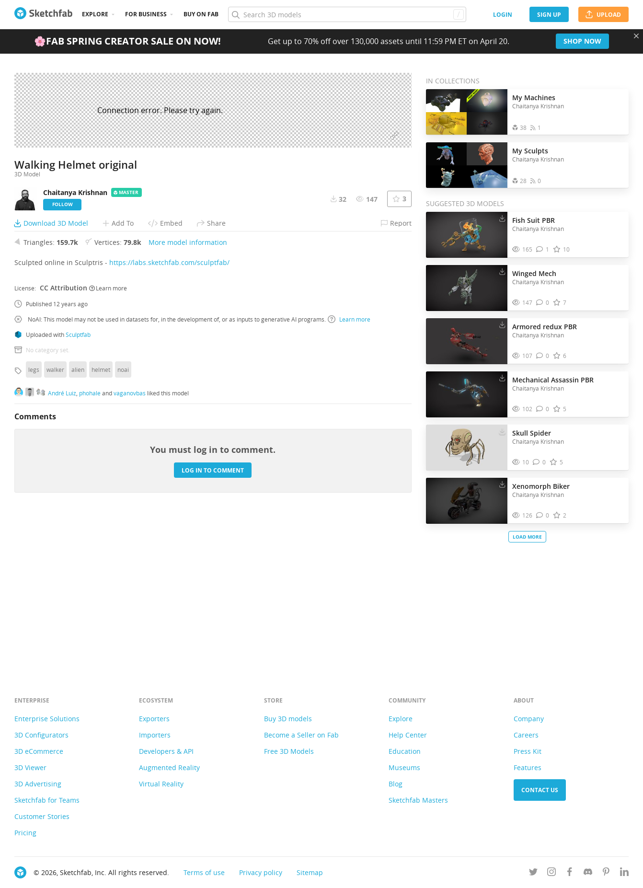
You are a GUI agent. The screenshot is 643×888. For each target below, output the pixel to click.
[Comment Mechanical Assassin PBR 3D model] (542, 409)
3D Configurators (41, 734)
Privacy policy (260, 872)
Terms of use (204, 872)
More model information (188, 389)
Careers (526, 734)
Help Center (408, 734)
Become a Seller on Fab (301, 734)
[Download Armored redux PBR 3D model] (502, 324)
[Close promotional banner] (636, 36)
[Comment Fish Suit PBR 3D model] (542, 249)
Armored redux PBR (544, 326)
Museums (404, 767)
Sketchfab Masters (418, 800)
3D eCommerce (38, 751)
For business (146, 14)
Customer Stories (41, 816)
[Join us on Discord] (588, 873)
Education (405, 751)
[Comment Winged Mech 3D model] (542, 303)
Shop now (582, 41)
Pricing (25, 832)
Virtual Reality (161, 783)
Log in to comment (213, 618)
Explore (95, 14)
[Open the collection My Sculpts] (466, 165)
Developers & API (166, 751)
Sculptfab (78, 482)
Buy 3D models (288, 718)
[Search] (346, 14)
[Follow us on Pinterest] (606, 873)
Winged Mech (534, 273)
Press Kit (527, 751)
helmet (101, 517)
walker (55, 517)
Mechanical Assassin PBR (553, 379)
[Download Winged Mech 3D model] (502, 271)
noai (123, 517)
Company (529, 718)
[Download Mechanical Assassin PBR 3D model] (502, 377)
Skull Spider (531, 433)
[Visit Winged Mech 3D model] (466, 288)
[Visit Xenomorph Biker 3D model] (466, 501)
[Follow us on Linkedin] (624, 873)
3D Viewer (30, 767)
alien (77, 517)
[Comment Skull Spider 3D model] (539, 462)
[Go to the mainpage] (43, 14)
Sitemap (310, 872)
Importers (155, 734)
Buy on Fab (201, 14)
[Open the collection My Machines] (466, 112)
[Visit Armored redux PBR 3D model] (466, 341)
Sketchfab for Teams (47, 800)
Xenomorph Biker (541, 486)
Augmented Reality (169, 767)
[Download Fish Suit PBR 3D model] (502, 218)
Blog (395, 783)
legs (33, 517)
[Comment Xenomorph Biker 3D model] (542, 515)
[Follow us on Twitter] (533, 873)
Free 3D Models (289, 751)
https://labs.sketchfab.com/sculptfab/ (169, 410)
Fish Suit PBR (533, 220)
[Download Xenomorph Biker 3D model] (502, 484)
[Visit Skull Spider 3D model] (466, 448)
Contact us (539, 790)
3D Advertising (37, 783)
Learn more (108, 435)
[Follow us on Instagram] (551, 873)
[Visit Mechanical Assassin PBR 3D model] (466, 394)
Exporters (154, 718)
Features (527, 767)
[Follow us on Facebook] (569, 873)
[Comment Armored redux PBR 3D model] (542, 356)
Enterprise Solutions (47, 718)
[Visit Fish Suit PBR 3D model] (466, 235)
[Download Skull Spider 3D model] (502, 431)
